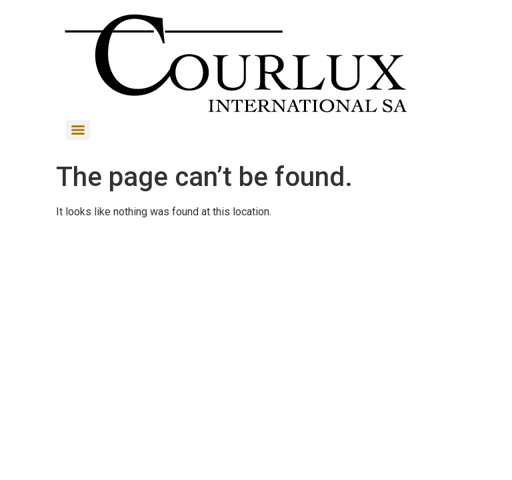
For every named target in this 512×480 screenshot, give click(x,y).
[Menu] (78, 130)
